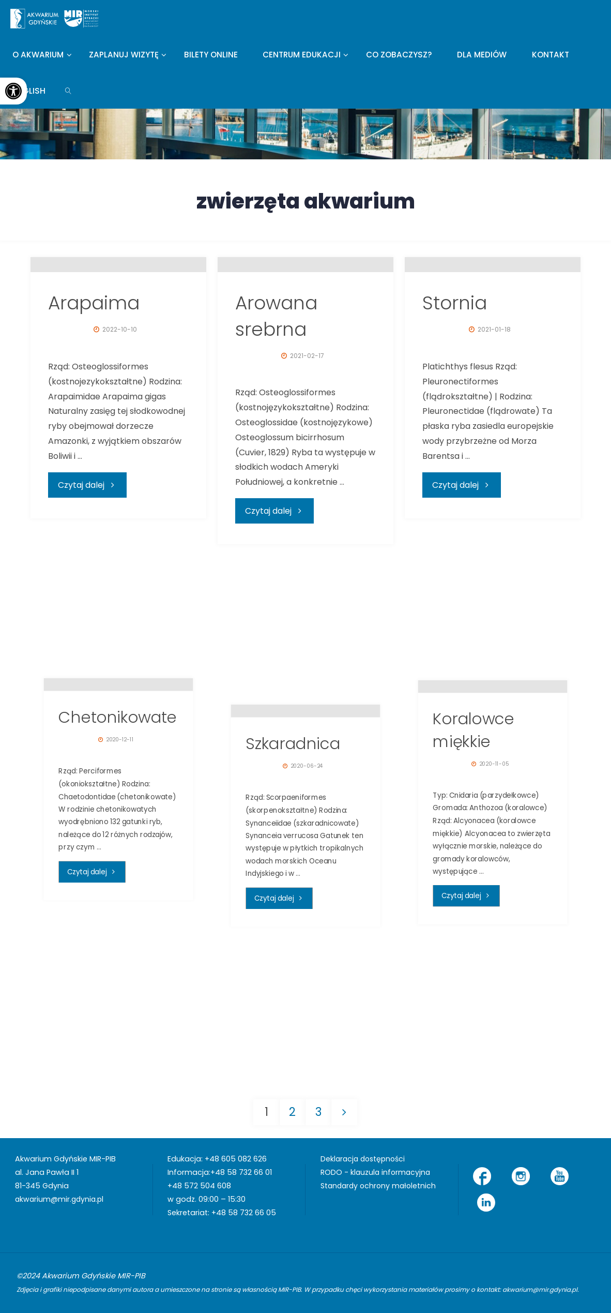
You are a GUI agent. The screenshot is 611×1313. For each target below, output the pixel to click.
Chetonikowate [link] (117, 836)
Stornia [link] (454, 431)
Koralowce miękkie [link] (473, 849)
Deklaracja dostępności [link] (364, 1159)
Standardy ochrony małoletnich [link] (380, 1186)
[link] (13, 91)
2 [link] (292, 1111)
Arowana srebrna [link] (276, 444)
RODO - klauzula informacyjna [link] (376, 1172)
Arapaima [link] (94, 431)
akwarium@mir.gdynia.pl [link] (60, 1199)
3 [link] (318, 1111)
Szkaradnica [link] (293, 862)
